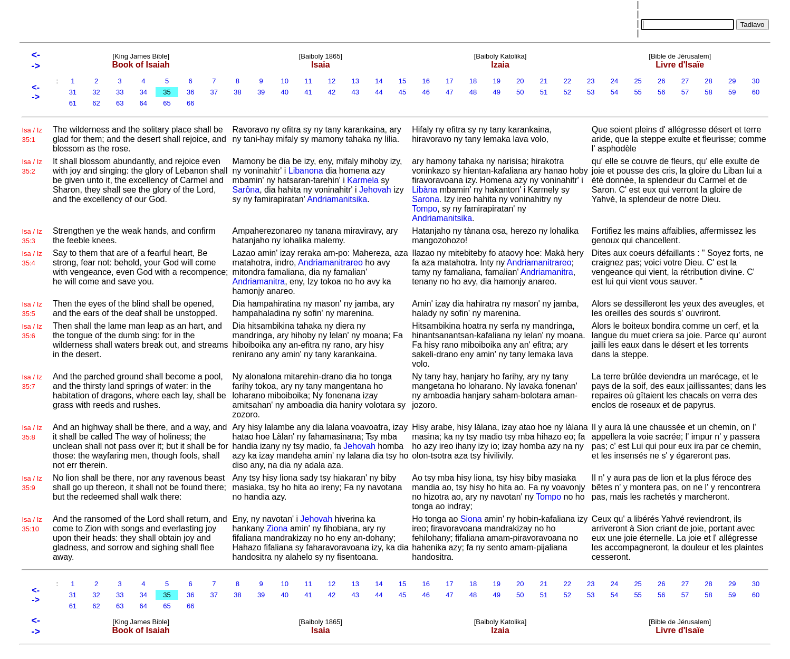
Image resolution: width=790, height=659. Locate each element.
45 (402, 92)
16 (426, 81)
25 (638, 81)
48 (473, 92)
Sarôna (246, 189)
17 (450, 81)
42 (332, 92)
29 (732, 81)
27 (685, 81)
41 (308, 92)
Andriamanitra (259, 281)
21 (544, 81)
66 (190, 103)
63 (120, 103)
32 (96, 92)
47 (450, 92)
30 (756, 81)
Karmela (363, 180)
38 (238, 92)
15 (402, 81)
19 (497, 81)
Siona (471, 518)
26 (661, 81)
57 (685, 92)
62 (96, 103)
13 (355, 81)
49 (497, 92)
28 (709, 81)
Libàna (424, 189)
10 (285, 81)
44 (379, 92)
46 (426, 92)
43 (355, 92)
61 (73, 103)
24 (614, 81)
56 (661, 92)
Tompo (424, 208)
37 (214, 92)
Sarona (425, 199)
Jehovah (375, 189)
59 (732, 92)
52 (567, 92)
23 (590, 81)
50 (520, 92)
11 (308, 81)
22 (567, 81)
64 (143, 103)
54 (614, 92)
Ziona (276, 528)
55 (638, 92)
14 (379, 81)
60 (756, 92)
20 (520, 81)
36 (190, 92)
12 (332, 81)
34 (143, 92)
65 (167, 103)
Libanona (305, 170)
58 (709, 92)
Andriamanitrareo (330, 262)
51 (544, 92)
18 (473, 81)
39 (261, 92)
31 (73, 92)
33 (120, 92)
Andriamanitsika (337, 199)
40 (285, 92)
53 (590, 92)
